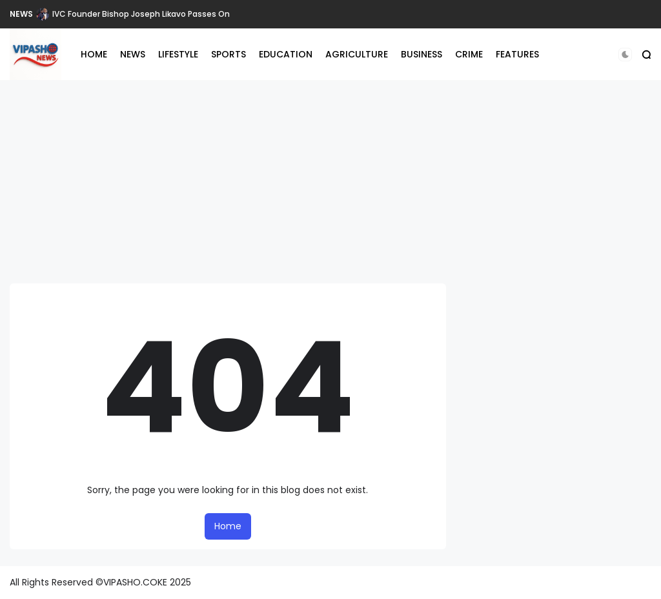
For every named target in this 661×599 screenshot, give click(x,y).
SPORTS (228, 54)
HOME (94, 54)
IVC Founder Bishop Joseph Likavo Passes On (141, 13)
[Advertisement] (330, 176)
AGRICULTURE (356, 54)
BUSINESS (421, 54)
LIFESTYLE (178, 54)
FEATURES (517, 54)
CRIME (469, 54)
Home (227, 526)
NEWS (21, 13)
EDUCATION (285, 54)
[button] (625, 54)
